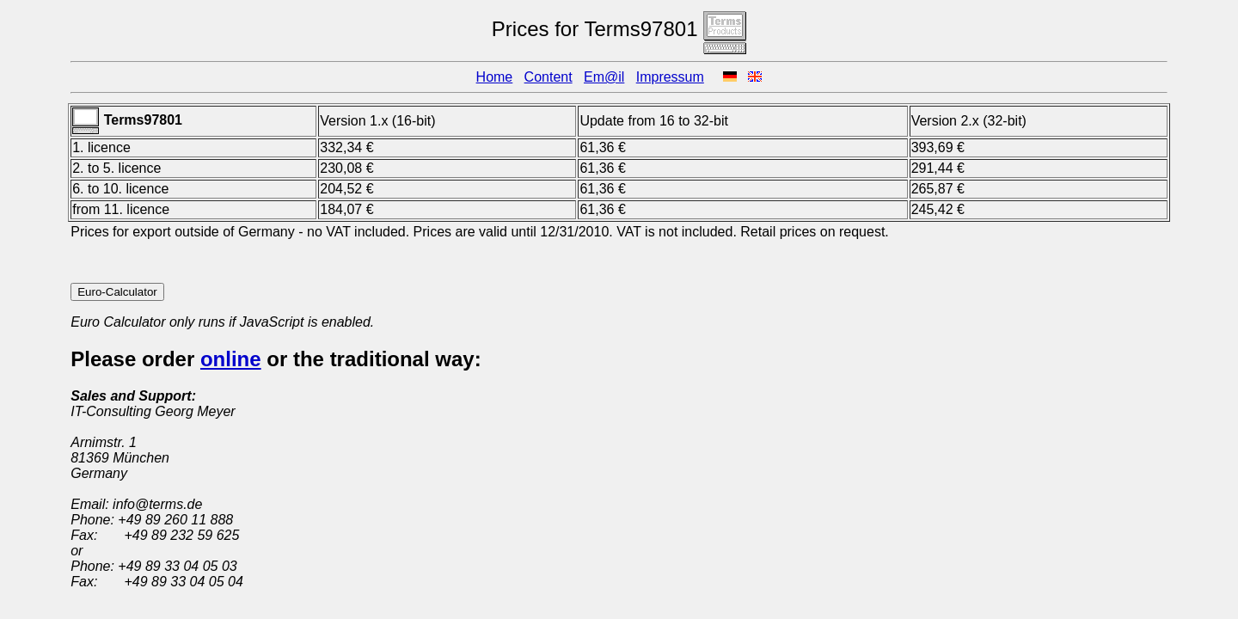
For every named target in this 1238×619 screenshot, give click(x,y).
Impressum (670, 77)
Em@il (604, 77)
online (230, 359)
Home (494, 77)
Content (548, 77)
